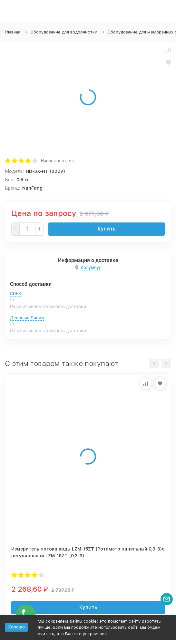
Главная (12, 32)
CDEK (15, 293)
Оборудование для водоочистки (63, 32)
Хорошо (16, 627)
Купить (106, 229)
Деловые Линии (27, 317)
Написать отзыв (57, 160)
